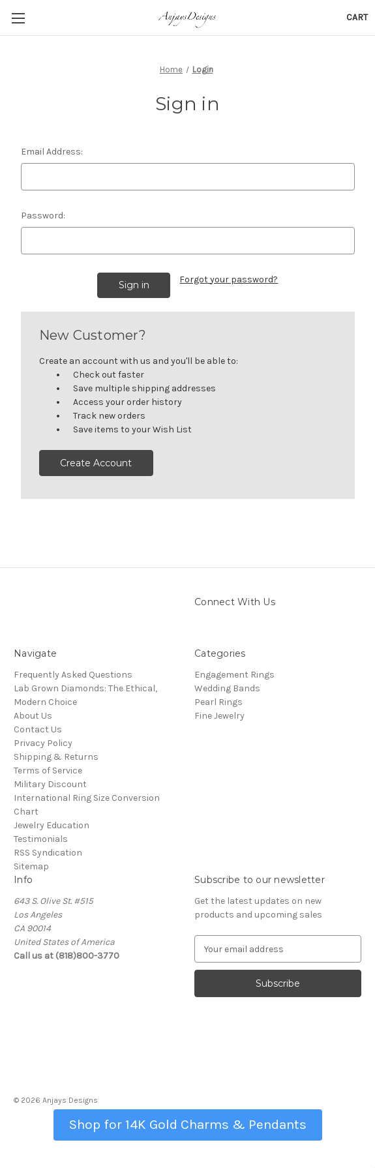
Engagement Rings (234, 674)
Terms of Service (48, 770)
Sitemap (31, 866)
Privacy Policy (43, 743)
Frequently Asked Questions (73, 674)
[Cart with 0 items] (357, 17)
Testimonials (41, 839)
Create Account (96, 463)
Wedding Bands (227, 688)
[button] (187, 1123)
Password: (43, 215)
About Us (33, 715)
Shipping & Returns (56, 756)
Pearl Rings (218, 702)
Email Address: (52, 151)
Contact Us (38, 729)
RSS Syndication (48, 852)
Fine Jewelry (219, 715)
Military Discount (50, 784)
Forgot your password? (228, 279)
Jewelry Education (51, 825)
